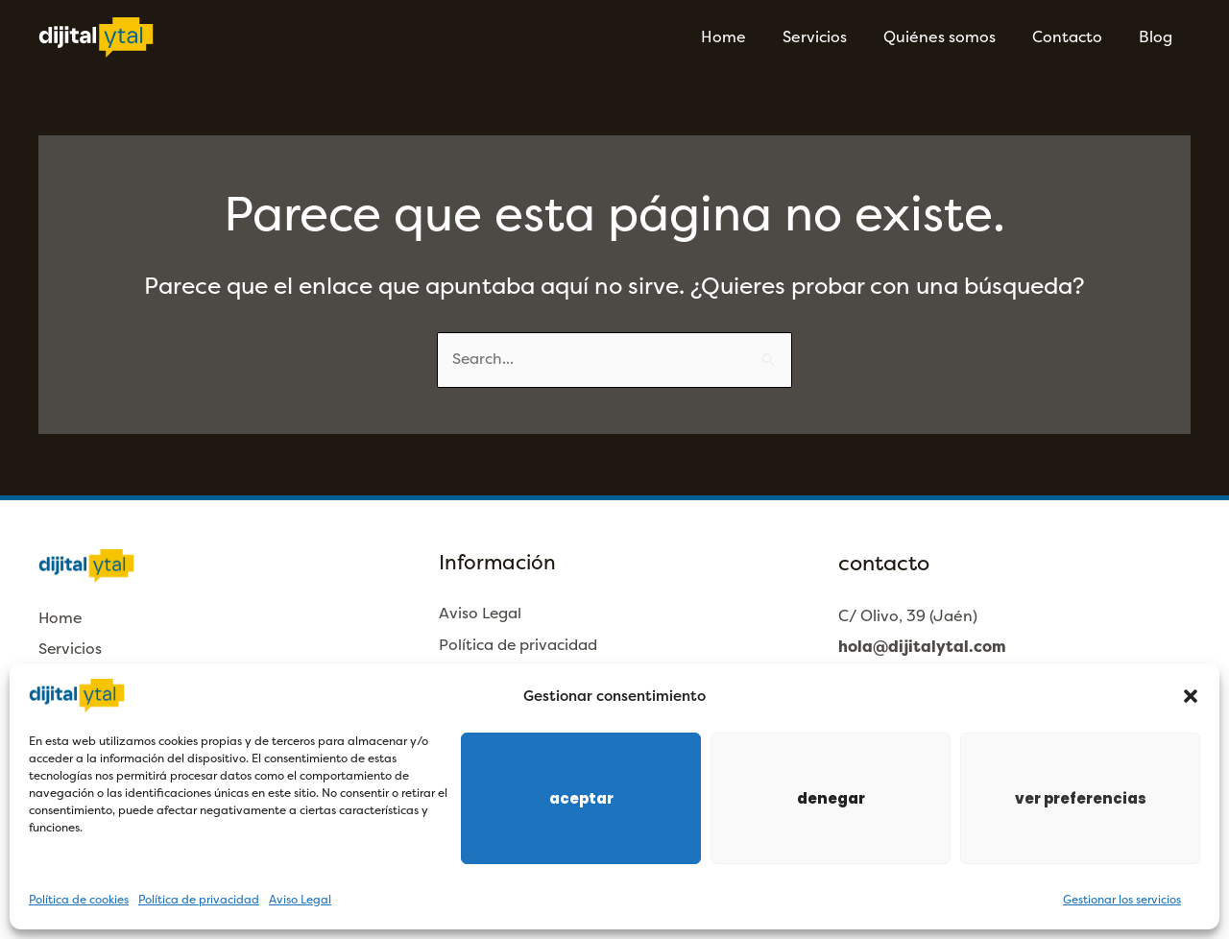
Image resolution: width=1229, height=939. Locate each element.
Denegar (831, 798)
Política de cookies (79, 899)
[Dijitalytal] (96, 36)
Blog (1158, 37)
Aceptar (581, 798)
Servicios (835, 37)
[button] (1190, 696)
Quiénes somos (954, 37)
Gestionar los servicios (1122, 899)
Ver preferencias (1080, 798)
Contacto (1076, 37)
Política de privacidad (198, 899)
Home (749, 37)
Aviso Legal (300, 899)
